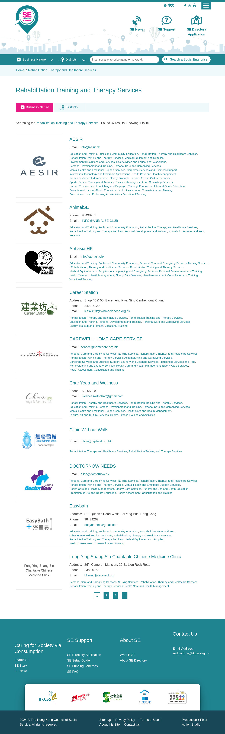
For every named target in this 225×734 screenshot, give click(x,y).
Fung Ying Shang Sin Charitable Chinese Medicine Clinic (125, 556)
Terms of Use (149, 720)
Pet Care (74, 235)
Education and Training (83, 153)
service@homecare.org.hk (99, 347)
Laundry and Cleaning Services (139, 361)
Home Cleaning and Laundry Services (92, 365)
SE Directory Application (196, 32)
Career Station (83, 292)
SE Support (166, 29)
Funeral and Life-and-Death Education (162, 186)
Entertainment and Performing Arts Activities (95, 194)
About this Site (109, 724)
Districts (71, 59)
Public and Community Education (118, 153)
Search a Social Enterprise (188, 59)
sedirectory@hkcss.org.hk (191, 653)
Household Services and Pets (186, 231)
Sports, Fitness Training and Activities (91, 182)
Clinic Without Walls (88, 429)
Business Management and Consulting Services (144, 182)
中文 (171, 5)
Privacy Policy (125, 720)
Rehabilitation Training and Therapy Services (67, 123)
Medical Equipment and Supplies (144, 157)
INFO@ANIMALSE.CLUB (100, 220)
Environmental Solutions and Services (92, 161)
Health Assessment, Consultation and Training (144, 190)
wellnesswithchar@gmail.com (102, 396)
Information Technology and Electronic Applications (99, 173)
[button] (185, 5)
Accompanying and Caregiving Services (134, 271)
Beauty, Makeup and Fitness (86, 325)
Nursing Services (198, 263)
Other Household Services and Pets (90, 535)
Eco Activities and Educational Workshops (141, 161)
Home (20, 70)
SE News (136, 29)
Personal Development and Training (90, 165)
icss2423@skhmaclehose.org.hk (107, 311)
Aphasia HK (81, 248)
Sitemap (105, 720)
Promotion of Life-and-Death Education (92, 190)
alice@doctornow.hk (95, 474)
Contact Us (132, 724)
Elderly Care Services (128, 275)
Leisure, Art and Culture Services (150, 178)
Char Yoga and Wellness (93, 382)
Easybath (78, 505)
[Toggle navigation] (206, 5)
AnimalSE (79, 207)
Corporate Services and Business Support (152, 169)
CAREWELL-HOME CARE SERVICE (106, 338)
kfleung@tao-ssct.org (99, 575)
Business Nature (34, 59)
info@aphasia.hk (92, 256)
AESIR (76, 139)
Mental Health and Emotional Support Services (97, 169)
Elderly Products (119, 178)
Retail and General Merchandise (88, 178)
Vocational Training (134, 194)
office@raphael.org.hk (96, 441)
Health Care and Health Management (153, 173)
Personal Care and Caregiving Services (137, 165)
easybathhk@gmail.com (101, 525)
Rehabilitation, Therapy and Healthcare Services (62, 70)
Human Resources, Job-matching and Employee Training (103, 186)
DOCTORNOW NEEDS (92, 466)
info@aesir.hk (90, 147)
